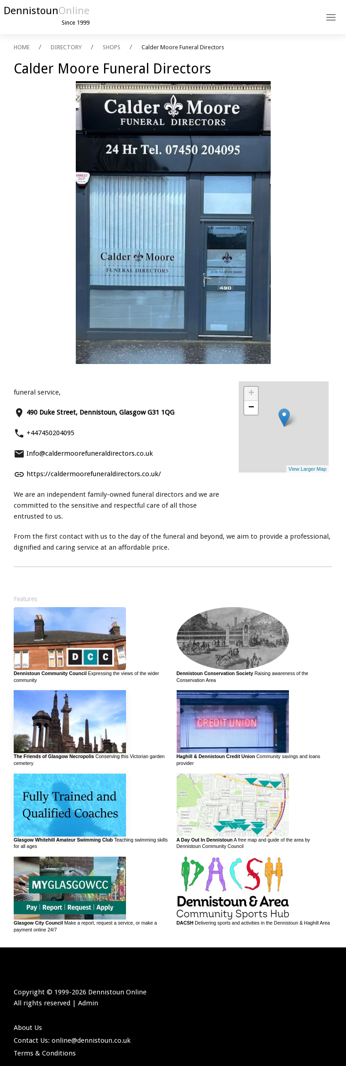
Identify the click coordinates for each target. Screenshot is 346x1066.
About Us (28, 1028)
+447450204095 (50, 433)
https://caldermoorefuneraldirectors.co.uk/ (93, 474)
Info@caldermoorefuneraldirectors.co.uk (89, 453)
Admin (88, 1003)
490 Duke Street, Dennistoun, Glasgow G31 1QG (100, 412)
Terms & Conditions (45, 1053)
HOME (22, 47)
